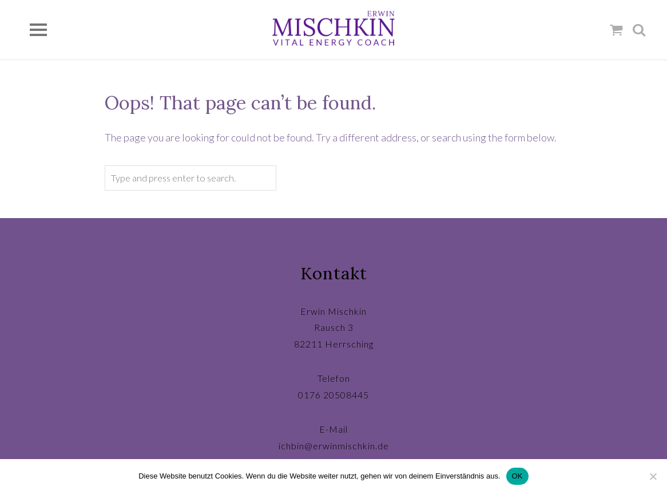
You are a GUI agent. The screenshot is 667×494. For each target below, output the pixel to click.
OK (517, 476)
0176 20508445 (333, 394)
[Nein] (652, 476)
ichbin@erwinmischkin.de (334, 445)
